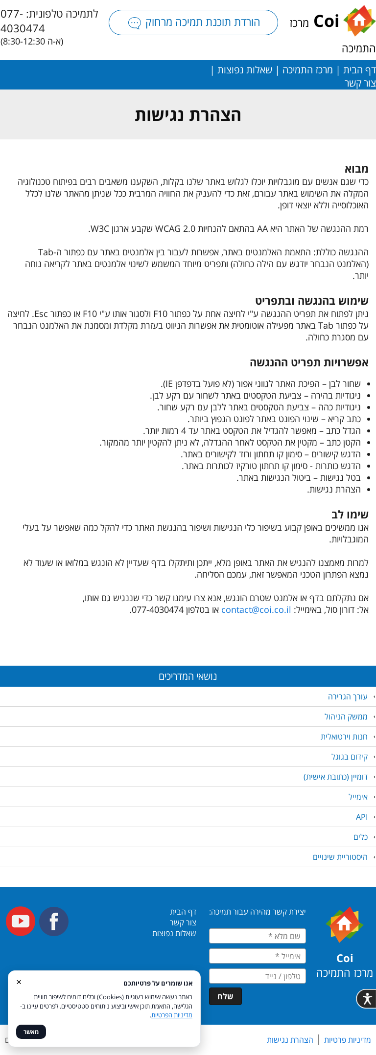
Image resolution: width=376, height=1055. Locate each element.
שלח (225, 996)
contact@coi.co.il (256, 609)
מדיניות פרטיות (347, 1039)
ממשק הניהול (346, 716)
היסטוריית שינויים (340, 857)
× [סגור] (19, 981)
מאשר (31, 1031)
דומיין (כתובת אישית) (336, 776)
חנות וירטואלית (344, 736)
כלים (360, 836)
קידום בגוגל (349, 756)
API (362, 816)
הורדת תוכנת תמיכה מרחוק (193, 21)
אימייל (358, 796)
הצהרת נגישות (290, 1039)
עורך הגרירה (348, 696)
